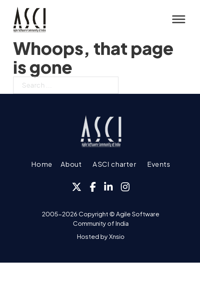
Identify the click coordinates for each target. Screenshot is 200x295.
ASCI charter (114, 164)
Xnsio (117, 236)
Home (41, 164)
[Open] (178, 19)
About (71, 164)
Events (158, 164)
